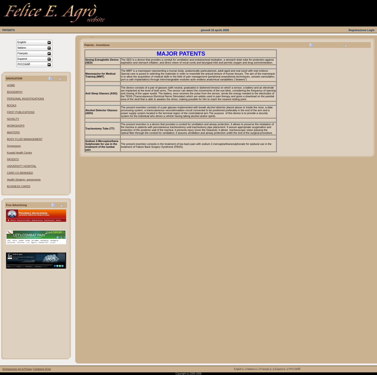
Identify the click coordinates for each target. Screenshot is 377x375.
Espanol (279, 369)
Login (371, 30)
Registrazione (357, 30)
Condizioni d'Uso (42, 369)
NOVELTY (13, 118)
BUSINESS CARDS (18, 186)
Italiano (251, 369)
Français (264, 369)
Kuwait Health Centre (19, 152)
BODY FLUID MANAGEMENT (25, 139)
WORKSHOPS (16, 125)
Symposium (14, 145)
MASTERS (13, 132)
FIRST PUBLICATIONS (21, 112)
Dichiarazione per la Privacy (17, 369)
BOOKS (11, 105)
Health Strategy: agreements (24, 179)
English (238, 369)
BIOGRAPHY (15, 92)
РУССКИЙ (294, 369)
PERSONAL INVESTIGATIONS (25, 98)
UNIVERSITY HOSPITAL (21, 166)
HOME (11, 85)
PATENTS (8, 30)
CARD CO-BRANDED (20, 172)
